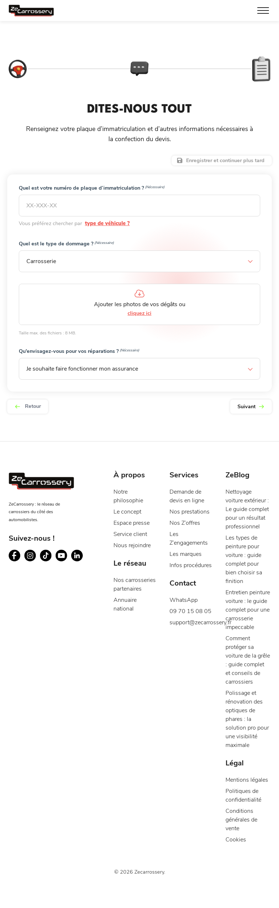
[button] (139, 261)
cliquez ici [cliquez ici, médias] (139, 313)
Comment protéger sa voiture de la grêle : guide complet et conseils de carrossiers (248, 671)
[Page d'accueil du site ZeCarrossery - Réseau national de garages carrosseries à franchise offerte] (31, 10)
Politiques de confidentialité (243, 807)
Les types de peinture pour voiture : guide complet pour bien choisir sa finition (244, 571)
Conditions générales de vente (241, 831)
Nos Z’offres (184, 535)
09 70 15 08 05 (190, 623)
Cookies (236, 851)
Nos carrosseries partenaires (134, 596)
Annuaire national (125, 616)
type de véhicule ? (101, 223)
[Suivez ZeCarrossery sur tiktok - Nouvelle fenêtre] (46, 567)
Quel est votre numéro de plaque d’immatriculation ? (92, 188)
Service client (130, 546)
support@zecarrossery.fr (191, 634)
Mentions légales (247, 791)
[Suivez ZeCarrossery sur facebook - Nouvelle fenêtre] (15, 567)
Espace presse (131, 535)
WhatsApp (183, 612)
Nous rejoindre (132, 557)
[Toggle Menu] (263, 10)
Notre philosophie (128, 507)
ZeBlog (237, 486)
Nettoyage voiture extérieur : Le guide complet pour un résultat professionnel (247, 520)
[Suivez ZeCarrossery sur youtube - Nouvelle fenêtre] (61, 567)
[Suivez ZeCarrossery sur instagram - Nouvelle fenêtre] (30, 567)
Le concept (127, 523)
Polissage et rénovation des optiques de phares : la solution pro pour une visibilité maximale (247, 731)
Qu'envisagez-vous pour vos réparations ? (79, 351)
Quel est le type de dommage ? (66, 243)
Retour (27, 406)
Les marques (185, 566)
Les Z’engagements (188, 550)
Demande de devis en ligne (186, 507)
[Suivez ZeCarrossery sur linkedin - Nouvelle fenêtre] (77, 567)
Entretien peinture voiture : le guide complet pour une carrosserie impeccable (248, 621)
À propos (129, 486)
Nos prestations (189, 523)
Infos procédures (190, 577)
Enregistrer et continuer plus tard (225, 160)
